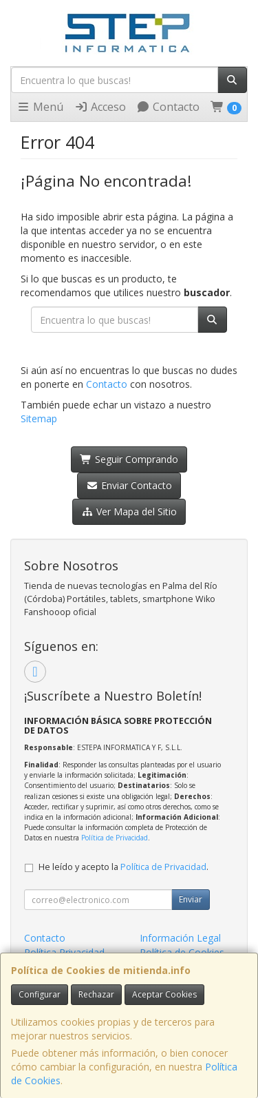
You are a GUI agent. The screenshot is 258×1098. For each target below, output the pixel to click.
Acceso (100, 106)
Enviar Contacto (129, 485)
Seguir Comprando (129, 459)
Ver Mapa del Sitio (129, 511)
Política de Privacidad (114, 837)
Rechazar (96, 994)
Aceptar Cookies (164, 994)
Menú (40, 106)
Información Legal (180, 937)
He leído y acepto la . (123, 867)
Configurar (40, 994)
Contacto (168, 106)
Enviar (190, 899)
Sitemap (39, 418)
